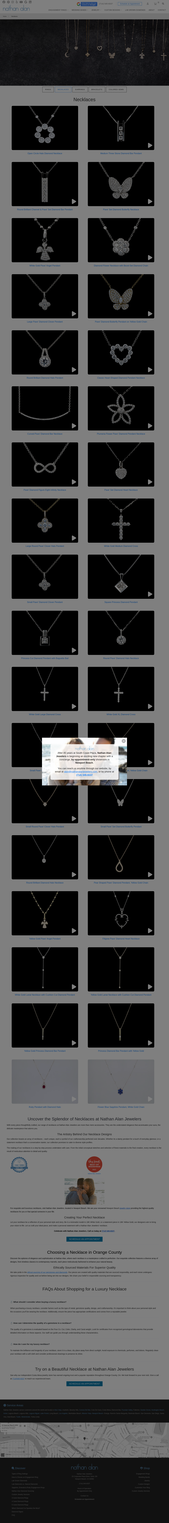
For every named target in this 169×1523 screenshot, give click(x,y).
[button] (124, 741)
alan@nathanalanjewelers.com (80, 771)
